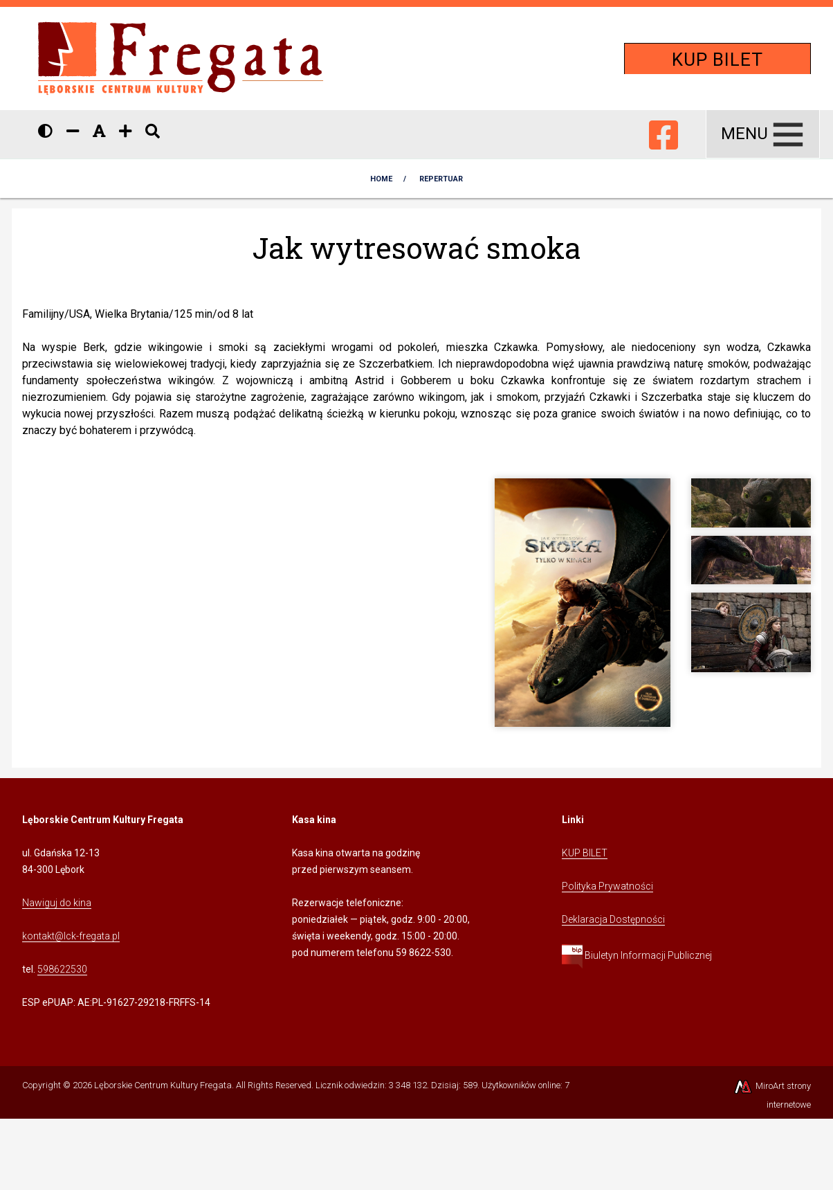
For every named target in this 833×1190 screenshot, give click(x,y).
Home (381, 178)
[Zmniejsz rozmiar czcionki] (73, 131)
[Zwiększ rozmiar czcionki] (125, 131)
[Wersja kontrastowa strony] (45, 131)
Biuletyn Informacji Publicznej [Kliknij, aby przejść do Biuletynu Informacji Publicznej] (637, 955)
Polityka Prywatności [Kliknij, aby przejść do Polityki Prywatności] (607, 886)
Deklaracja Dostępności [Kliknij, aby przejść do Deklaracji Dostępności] (613, 919)
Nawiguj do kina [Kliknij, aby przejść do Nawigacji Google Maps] (56, 902)
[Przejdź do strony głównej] (180, 57)
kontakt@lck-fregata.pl (71, 935)
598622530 (62, 969)
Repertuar (441, 178)
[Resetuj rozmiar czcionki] (99, 131)
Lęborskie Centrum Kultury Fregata (163, 1085)
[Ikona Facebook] (663, 132)
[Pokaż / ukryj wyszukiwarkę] (152, 131)
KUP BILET (717, 59)
